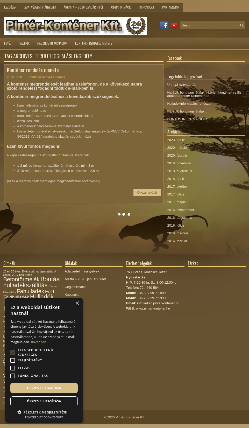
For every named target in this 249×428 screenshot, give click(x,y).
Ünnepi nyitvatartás (181, 85)
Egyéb (8, 43)
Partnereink (170, 7)
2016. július (175, 225)
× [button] (77, 303)
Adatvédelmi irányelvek (40, 7)
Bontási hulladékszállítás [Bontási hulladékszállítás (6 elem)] (32, 282)
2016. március (178, 233)
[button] (44, 412)
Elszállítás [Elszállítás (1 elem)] (9, 292)
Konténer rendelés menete (93, 43)
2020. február (177, 155)
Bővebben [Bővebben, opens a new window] (38, 342)
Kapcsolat (146, 7)
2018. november (179, 163)
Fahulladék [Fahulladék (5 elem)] (30, 291)
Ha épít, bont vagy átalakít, (187, 111)
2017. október (177, 186)
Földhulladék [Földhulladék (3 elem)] (16, 297)
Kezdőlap (10, 7)
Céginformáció (121, 7)
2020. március (178, 148)
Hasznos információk (52, 43)
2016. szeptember (180, 210)
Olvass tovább (147, 192)
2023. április (176, 140)
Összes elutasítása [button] (44, 401)
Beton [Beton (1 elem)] (28, 274)
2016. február (177, 241)
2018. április (176, 179)
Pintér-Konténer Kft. (130, 417)
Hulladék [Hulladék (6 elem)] (42, 296)
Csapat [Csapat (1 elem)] (52, 286)
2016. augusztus (179, 218)
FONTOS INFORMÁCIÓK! (187, 119)
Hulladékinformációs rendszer (189, 104)
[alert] (44, 360)
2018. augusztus (179, 171)
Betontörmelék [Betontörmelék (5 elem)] (21, 279)
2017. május (176, 202)
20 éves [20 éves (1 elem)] (15, 271)
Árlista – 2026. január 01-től (85, 279)
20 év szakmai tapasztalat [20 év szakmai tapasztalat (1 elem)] (37, 271)
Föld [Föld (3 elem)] (49, 291)
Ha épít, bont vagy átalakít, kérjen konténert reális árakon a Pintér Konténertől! (204, 94)
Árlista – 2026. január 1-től (83, 7)
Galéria (24, 43)
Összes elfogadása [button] (44, 388)
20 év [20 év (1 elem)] (6, 271)
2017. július (175, 194)
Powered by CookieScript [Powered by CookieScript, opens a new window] (44, 417)
